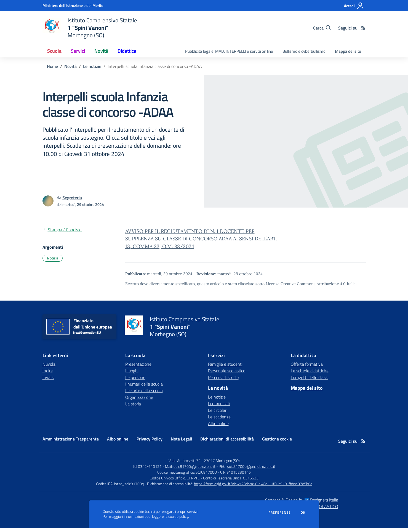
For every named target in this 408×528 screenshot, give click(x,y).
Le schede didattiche (310, 370)
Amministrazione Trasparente (70, 439)
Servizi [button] (78, 51)
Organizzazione (139, 397)
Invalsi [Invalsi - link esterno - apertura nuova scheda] (48, 377)
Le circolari (217, 410)
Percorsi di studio (223, 377)
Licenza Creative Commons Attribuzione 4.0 (306, 283)
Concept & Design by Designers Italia (301, 500)
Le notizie (92, 66)
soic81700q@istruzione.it (194, 466)
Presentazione (138, 364)
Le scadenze (219, 416)
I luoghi (131, 370)
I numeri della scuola (144, 384)
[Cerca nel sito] (322, 27)
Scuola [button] (54, 51)
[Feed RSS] (363, 27)
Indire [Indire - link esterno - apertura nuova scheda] (47, 370)
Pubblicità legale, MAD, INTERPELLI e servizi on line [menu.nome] (229, 51)
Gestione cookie (277, 439)
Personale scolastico (226, 370)
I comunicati (219, 403)
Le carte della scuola (144, 390)
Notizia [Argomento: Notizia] (52, 258)
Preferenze (279, 512)
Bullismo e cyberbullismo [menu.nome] (304, 51)
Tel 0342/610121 (147, 466)
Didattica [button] (127, 51)
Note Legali (181, 439)
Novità (70, 66)
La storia (133, 403)
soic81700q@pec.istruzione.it (251, 466)
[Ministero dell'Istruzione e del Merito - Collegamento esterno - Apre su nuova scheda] (72, 5)
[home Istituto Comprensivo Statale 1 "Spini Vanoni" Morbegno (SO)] (89, 28)
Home (52, 66)
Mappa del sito (348, 51)
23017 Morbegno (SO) (222, 460)
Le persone (135, 377)
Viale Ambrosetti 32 (185, 460)
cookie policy (178, 516)
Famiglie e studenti (225, 364)
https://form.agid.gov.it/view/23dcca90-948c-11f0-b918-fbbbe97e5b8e (253, 484)
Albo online (218, 423)
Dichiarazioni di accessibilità (227, 439)
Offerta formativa (307, 364)
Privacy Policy (149, 439)
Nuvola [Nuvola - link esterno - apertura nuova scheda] (48, 364)
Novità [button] (101, 51)
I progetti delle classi (309, 377)
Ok (303, 512)
